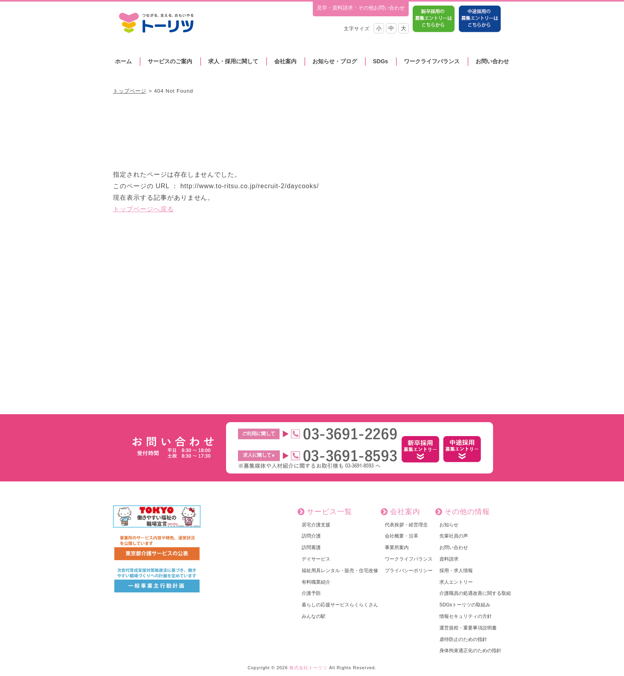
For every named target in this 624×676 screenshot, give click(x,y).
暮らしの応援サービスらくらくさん (340, 605)
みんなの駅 (314, 616)
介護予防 (311, 593)
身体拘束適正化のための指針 (470, 650)
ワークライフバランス (432, 61)
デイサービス (316, 559)
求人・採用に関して (233, 61)
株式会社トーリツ (308, 667)
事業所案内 (397, 547)
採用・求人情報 (456, 570)
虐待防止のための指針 (463, 639)
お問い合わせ (492, 61)
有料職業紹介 (316, 582)
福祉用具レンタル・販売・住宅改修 (340, 570)
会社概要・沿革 (401, 536)
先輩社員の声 (453, 536)
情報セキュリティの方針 (465, 616)
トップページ (129, 91)
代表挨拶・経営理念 (406, 525)
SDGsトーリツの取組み (464, 605)
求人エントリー (456, 582)
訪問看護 (311, 547)
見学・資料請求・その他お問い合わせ (361, 8)
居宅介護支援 (316, 525)
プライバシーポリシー (409, 570)
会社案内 (285, 61)
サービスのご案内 (170, 61)
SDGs (380, 61)
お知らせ (448, 525)
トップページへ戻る (143, 209)
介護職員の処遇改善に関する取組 (475, 593)
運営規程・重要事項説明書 (468, 628)
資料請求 (448, 559)
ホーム (123, 61)
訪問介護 (311, 536)
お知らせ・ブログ (334, 61)
